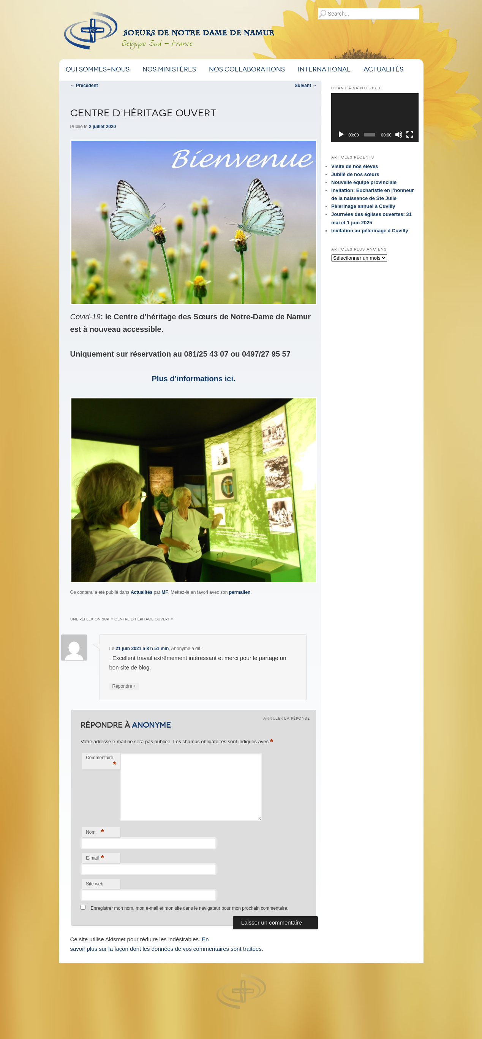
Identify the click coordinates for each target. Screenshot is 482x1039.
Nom (95, 832)
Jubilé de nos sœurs (355, 174)
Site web (94, 884)
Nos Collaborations (247, 69)
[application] (375, 117)
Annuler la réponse (286, 718)
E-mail (95, 858)
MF (164, 592)
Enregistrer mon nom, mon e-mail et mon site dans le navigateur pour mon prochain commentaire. (189, 908)
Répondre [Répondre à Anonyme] (124, 686)
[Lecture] (341, 134)
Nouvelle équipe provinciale (364, 182)
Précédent (84, 85)
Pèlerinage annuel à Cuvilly (363, 206)
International (324, 69)
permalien (240, 592)
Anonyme (151, 725)
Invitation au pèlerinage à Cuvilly (369, 230)
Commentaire (101, 762)
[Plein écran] (410, 134)
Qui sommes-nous (98, 69)
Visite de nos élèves (354, 166)
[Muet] (399, 134)
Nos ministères (169, 69)
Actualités (383, 69)
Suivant (306, 85)
